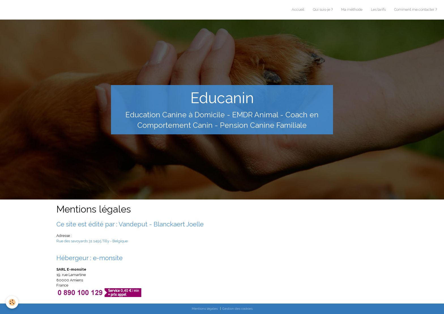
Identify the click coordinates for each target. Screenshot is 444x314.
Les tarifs (378, 9)
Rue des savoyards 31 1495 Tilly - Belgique (92, 241)
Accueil (298, 9)
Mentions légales (205, 309)
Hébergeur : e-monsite (89, 258)
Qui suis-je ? (323, 9)
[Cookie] (12, 302)
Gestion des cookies (237, 309)
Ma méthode (351, 9)
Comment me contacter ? (415, 9)
